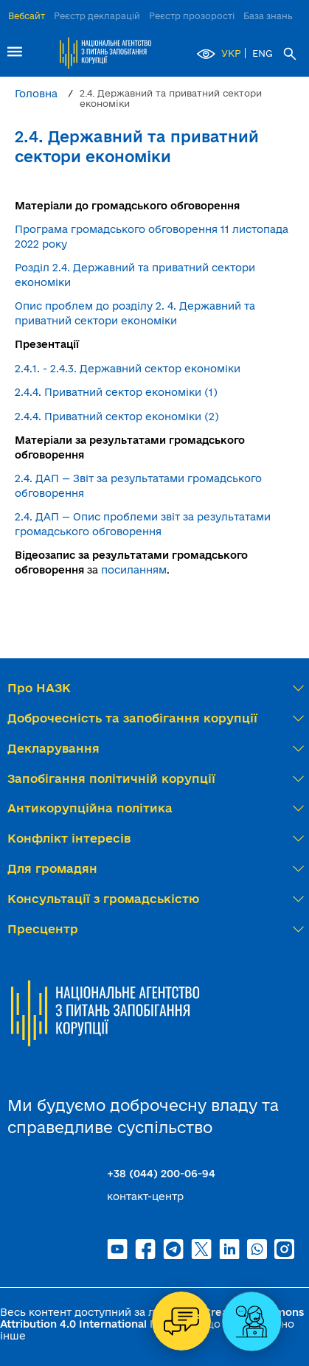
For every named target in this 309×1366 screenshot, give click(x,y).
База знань (268, 16)
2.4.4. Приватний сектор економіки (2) (117, 416)
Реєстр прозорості (192, 16)
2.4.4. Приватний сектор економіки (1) (116, 392)
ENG (262, 53)
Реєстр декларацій (97, 16)
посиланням (134, 570)
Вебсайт (26, 16)
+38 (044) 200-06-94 (161, 1173)
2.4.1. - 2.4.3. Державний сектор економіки (127, 368)
